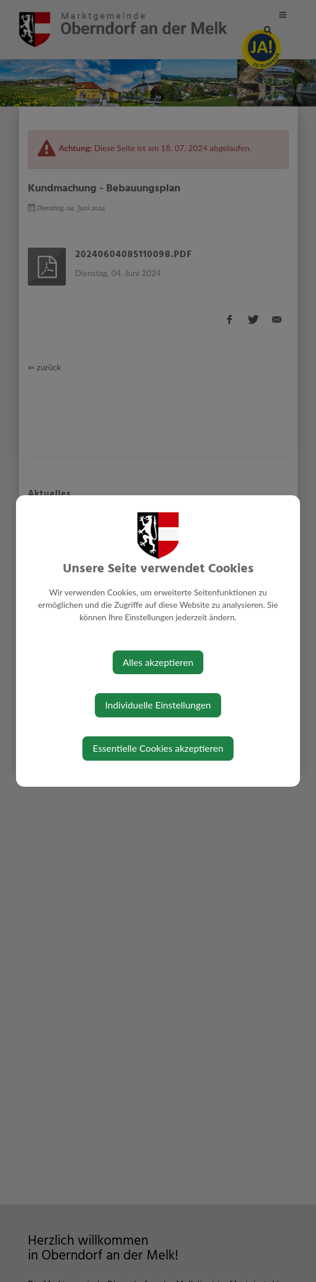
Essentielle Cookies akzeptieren (157, 748)
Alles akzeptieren (158, 662)
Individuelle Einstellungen (158, 704)
